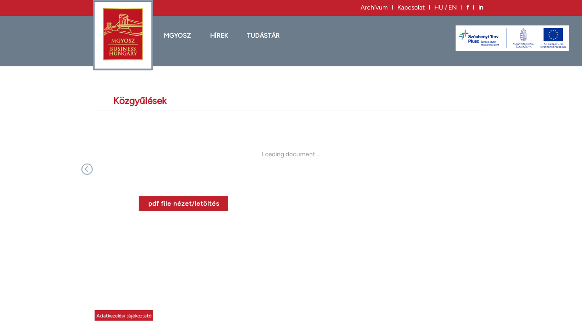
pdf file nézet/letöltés (183, 203)
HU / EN (445, 7)
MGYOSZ (177, 35)
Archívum (374, 7)
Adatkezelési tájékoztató (123, 315)
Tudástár (263, 35)
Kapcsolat (411, 7)
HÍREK (219, 35)
